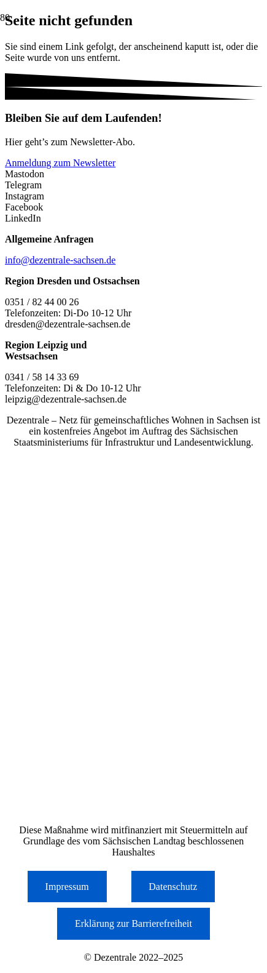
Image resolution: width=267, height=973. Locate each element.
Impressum (67, 886)
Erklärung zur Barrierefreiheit (133, 923)
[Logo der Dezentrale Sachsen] (61, 94)
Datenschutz (173, 886)
